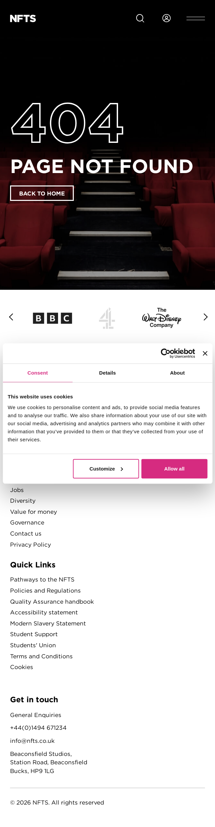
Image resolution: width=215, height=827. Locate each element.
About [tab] (177, 373)
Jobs (17, 490)
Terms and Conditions (41, 656)
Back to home (42, 193)
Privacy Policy (30, 544)
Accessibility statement (44, 612)
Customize (106, 468)
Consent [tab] (38, 373)
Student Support (34, 634)
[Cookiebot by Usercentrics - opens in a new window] (166, 353)
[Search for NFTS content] (140, 18)
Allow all (174, 468)
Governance (27, 522)
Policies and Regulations (45, 590)
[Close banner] (205, 353)
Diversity (23, 500)
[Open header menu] (195, 18)
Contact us (26, 533)
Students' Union (33, 645)
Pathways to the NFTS (42, 579)
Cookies (21, 667)
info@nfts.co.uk (32, 740)
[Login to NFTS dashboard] (166, 18)
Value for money (33, 511)
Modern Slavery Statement (48, 623)
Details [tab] (107, 373)
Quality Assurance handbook (52, 601)
